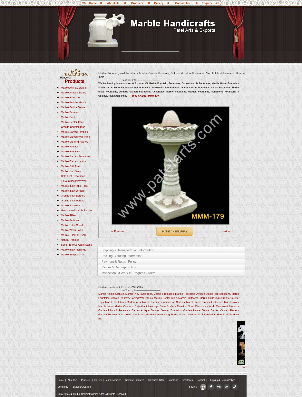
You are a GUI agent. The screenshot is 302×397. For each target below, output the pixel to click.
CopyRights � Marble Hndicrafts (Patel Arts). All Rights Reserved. (91, 394)
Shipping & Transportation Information (128, 250)
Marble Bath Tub (70, 97)
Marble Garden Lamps (73, 161)
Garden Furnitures (134, 380)
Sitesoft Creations (82, 386)
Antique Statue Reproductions (213, 293)
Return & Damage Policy (119, 267)
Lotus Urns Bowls (135, 314)
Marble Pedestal (70, 220)
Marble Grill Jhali (70, 166)
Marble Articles (113, 380)
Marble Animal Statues (111, 293)
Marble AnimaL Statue (73, 87)
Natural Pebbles (70, 239)
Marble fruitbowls (188, 297)
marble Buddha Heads (73, 102)
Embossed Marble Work (225, 302)
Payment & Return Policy (119, 261)
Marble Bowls (68, 117)
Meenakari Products (227, 306)
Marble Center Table (72, 122)
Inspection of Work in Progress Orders (128, 273)
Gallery (158, 3)
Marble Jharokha (70, 205)
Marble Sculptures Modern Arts (123, 302)
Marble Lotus (105, 306)
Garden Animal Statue (196, 310)
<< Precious (117, 231)
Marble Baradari (70, 112)
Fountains (173, 380)
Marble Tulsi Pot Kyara (74, 234)
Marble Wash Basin (72, 230)
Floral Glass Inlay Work (74, 180)
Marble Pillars (68, 215)
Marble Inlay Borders (72, 190)
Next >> (226, 231)
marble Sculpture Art (72, 254)
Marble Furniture (151, 302)
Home (93, 3)
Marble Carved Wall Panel (76, 136)
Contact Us (182, 3)
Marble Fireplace (70, 151)
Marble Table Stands (72, 225)
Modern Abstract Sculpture (194, 314)
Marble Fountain (70, 146)
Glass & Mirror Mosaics (173, 306)
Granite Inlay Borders (73, 195)
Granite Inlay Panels (72, 200)
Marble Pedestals (185, 293)
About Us (113, 3)
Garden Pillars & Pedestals (114, 310)
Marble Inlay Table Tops (74, 185)
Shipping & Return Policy (222, 380)
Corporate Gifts (156, 380)
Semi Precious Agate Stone (76, 244)
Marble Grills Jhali (210, 297)
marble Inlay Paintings (73, 249)
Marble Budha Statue (73, 107)
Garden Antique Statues (145, 310)
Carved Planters (120, 297)
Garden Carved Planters (225, 310)
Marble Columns (124, 306)
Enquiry (207, 3)
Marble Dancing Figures (74, 141)
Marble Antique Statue (73, 92)
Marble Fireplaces (163, 293)
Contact (201, 380)
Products (137, 3)
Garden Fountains (171, 310)
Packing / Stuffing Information (122, 256)
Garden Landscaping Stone (161, 314)
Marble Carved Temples (74, 131)
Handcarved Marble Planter (76, 210)
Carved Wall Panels (142, 297)
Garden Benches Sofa (110, 314)
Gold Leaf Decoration (73, 176)
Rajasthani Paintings (146, 306)
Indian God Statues (174, 302)
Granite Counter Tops (73, 126)
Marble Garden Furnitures (75, 156)
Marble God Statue (71, 171)
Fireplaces (187, 380)
